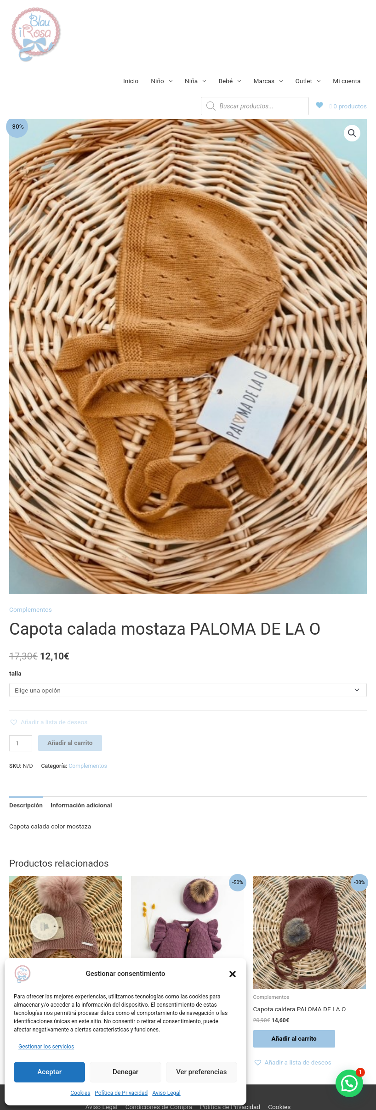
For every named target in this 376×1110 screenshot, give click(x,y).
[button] (232, 974)
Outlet (303, 81)
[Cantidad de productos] (20, 743)
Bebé (226, 81)
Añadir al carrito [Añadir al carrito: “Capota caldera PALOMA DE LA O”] (294, 1038)
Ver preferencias (201, 1072)
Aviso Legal (166, 1093)
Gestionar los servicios (46, 1046)
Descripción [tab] (26, 805)
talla (15, 673)
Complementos (30, 609)
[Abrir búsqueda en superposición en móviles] (255, 106)
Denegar (125, 1072)
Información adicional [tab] (81, 805)
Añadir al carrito (69, 742)
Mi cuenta (346, 81)
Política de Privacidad (121, 1093)
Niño (157, 81)
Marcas (264, 81)
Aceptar (49, 1072)
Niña (191, 81)
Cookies (80, 1093)
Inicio (130, 81)
